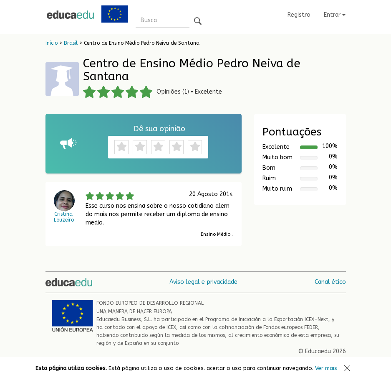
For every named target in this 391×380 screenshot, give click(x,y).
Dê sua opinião (159, 128)
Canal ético (330, 282)
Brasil (71, 43)
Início (51, 43)
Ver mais (326, 368)
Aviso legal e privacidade (203, 282)
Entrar (335, 14)
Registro (299, 14)
